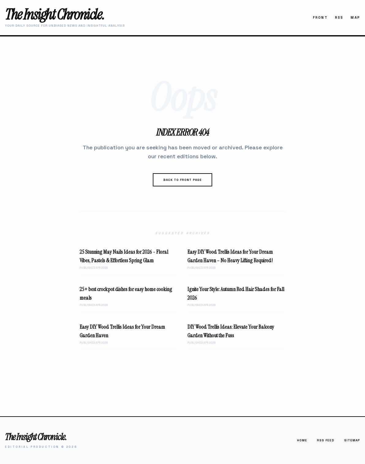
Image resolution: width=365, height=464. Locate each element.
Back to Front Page (182, 180)
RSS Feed (325, 440)
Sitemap (352, 440)
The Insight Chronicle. (54, 14)
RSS (339, 17)
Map (355, 17)
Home (302, 440)
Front (320, 17)
